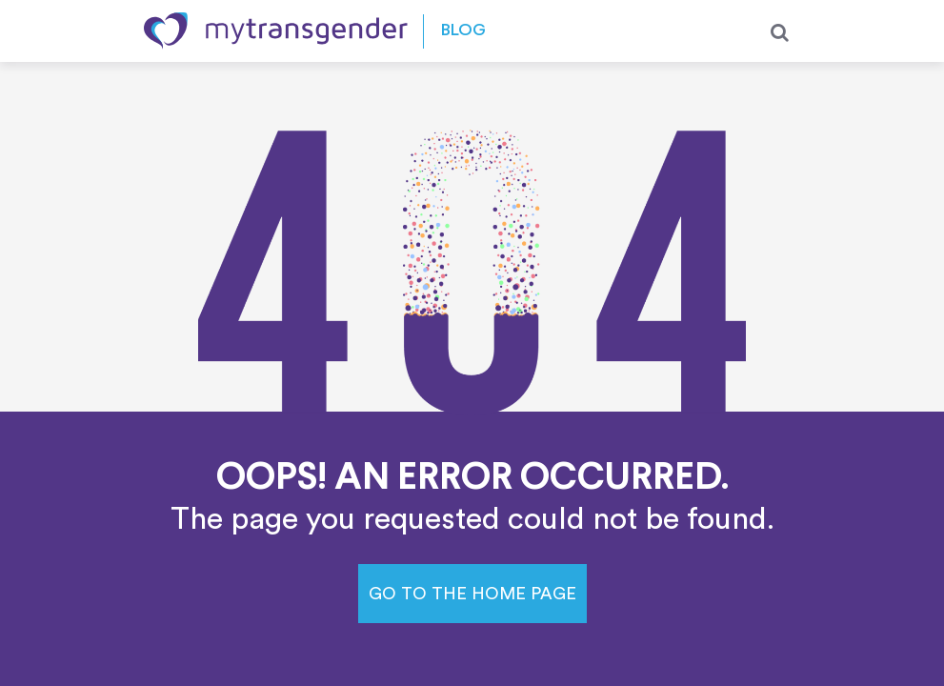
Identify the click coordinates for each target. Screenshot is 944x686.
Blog (463, 31)
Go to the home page (472, 593)
